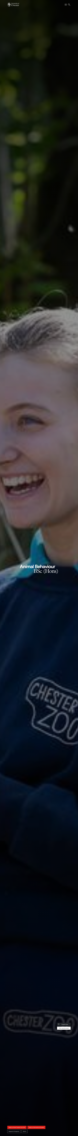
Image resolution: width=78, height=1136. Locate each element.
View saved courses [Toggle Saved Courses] (64, 1028)
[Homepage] (13, 5)
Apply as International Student (36, 1127)
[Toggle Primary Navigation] (65, 4)
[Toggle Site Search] (69, 4)
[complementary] (16, 1124)
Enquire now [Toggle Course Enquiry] (63, 1024)
